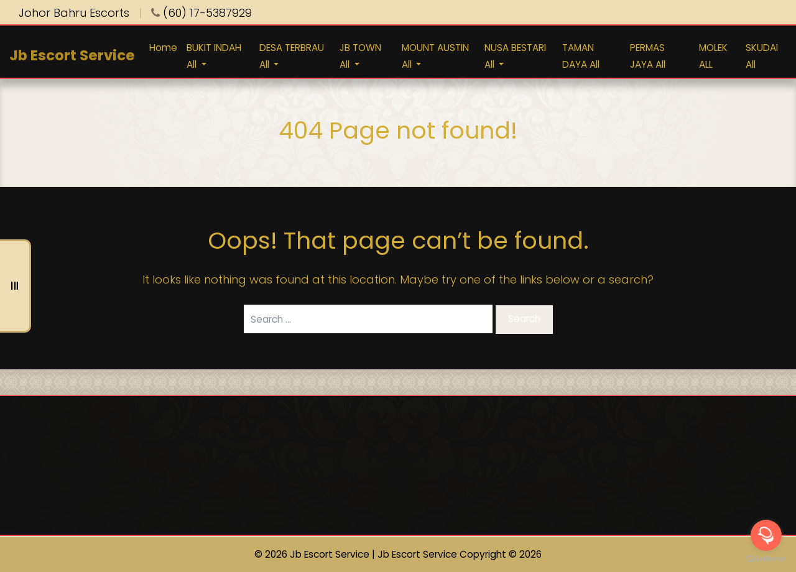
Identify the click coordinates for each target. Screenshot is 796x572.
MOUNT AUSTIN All (435, 56)
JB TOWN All (360, 56)
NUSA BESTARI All (515, 56)
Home (163, 47)
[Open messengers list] (766, 535)
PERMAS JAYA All (647, 56)
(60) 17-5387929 (201, 13)
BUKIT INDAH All (214, 56)
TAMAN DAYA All (580, 56)
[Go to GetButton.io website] (766, 559)
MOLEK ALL (713, 56)
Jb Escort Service (72, 55)
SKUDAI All (762, 56)
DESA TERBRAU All (291, 56)
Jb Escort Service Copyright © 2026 (459, 554)
